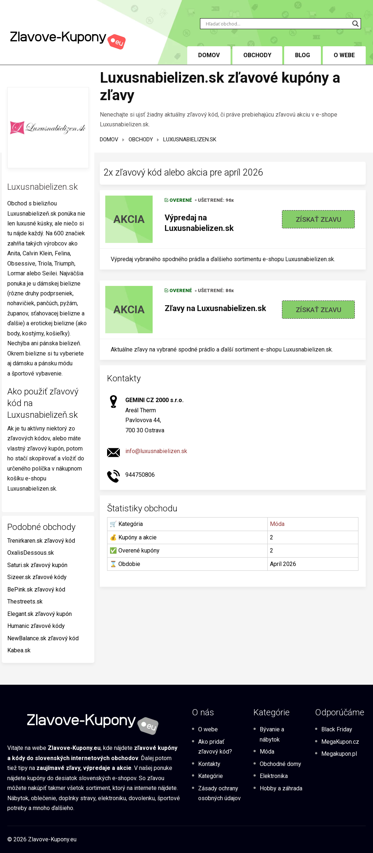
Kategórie (210, 776)
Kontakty (209, 763)
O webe (344, 55)
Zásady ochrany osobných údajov (219, 793)
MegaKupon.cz (340, 741)
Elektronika (274, 776)
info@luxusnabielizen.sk (156, 451)
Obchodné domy (280, 763)
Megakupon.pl (339, 753)
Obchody (257, 55)
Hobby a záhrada (281, 788)
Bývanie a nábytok (272, 734)
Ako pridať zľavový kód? (215, 746)
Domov (109, 139)
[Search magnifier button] (355, 24)
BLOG (302, 55)
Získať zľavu (318, 219)
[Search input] (277, 24)
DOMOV (209, 55)
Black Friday (336, 729)
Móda (277, 523)
